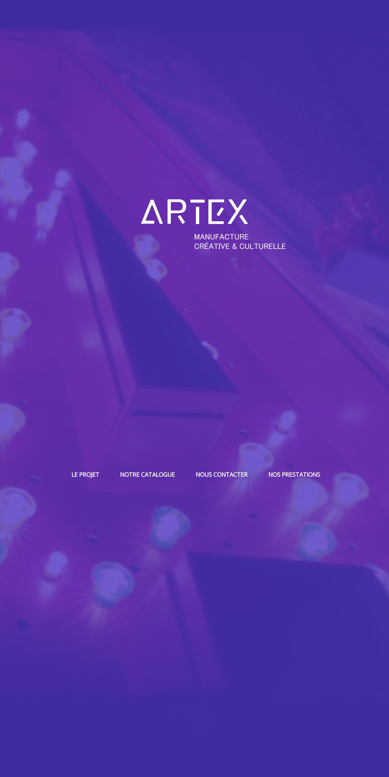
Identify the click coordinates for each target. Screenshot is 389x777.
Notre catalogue (147, 474)
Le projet (85, 474)
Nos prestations (294, 474)
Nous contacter (222, 474)
